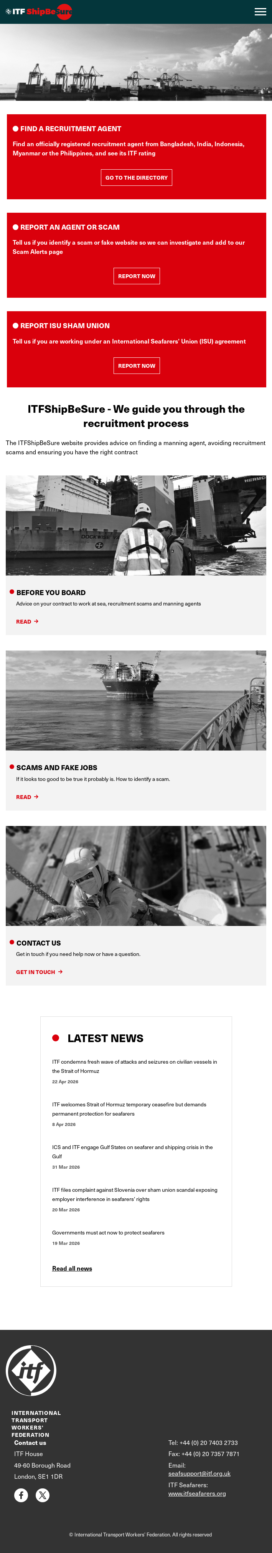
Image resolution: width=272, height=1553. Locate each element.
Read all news (72, 1268)
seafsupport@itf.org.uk (199, 1473)
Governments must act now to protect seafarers (108, 1232)
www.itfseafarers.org (197, 1493)
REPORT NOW (136, 276)
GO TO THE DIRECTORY (137, 177)
